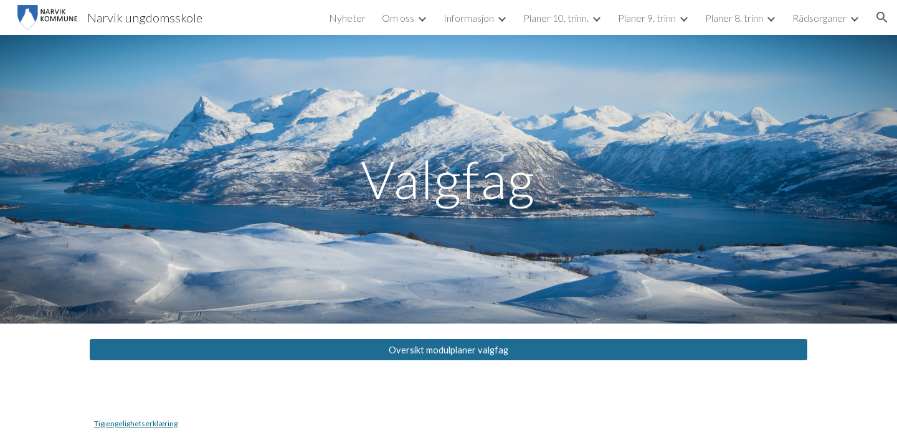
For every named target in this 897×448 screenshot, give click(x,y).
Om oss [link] (398, 18)
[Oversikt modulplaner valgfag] (448, 349)
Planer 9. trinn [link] (647, 18)
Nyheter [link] (347, 18)
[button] (882, 17)
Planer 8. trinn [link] (734, 18)
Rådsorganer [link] (819, 18)
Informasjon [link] (469, 18)
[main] (448, 178)
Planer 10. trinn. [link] (556, 18)
